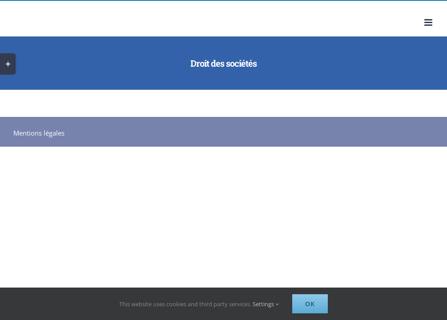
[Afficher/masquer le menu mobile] (429, 22)
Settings (266, 304)
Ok (310, 304)
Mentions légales (38, 132)
